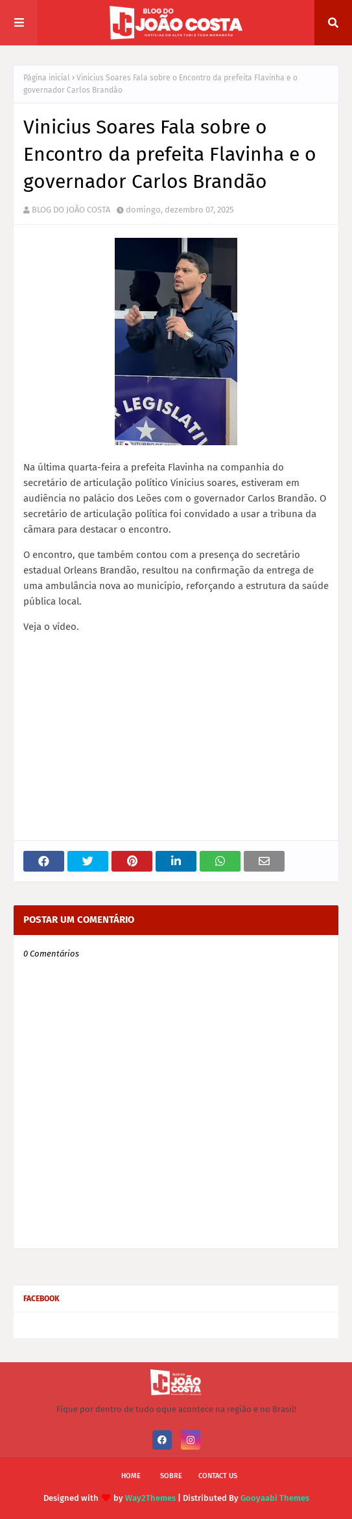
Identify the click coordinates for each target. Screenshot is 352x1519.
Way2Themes (150, 1498)
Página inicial (46, 77)
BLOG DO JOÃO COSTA (71, 210)
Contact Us (217, 1476)
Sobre (171, 1476)
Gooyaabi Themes (275, 1498)
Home (131, 1476)
